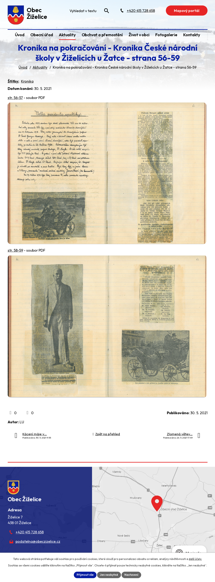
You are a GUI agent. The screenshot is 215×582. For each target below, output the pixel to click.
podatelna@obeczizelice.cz (38, 541)
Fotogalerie (166, 34)
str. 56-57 (15, 97)
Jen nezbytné (109, 575)
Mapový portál (186, 10)
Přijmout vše (85, 575)
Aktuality (67, 34)
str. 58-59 (15, 250)
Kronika (27, 81)
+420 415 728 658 (30, 532)
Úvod (19, 34)
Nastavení (131, 575)
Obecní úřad (41, 34)
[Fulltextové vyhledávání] (89, 10)
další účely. (195, 559)
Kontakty (191, 34)
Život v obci (139, 34)
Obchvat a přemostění (102, 34)
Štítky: (13, 81)
